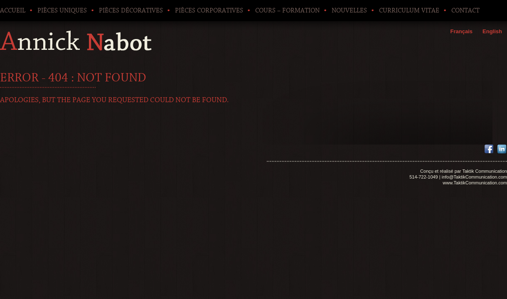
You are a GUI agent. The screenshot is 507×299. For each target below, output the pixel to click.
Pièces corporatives (209, 10)
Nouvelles (349, 10)
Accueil (12, 10)
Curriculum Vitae (409, 10)
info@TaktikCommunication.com (474, 176)
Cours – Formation (287, 10)
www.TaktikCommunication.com (475, 182)
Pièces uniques (62, 10)
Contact (465, 10)
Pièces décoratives (131, 10)
